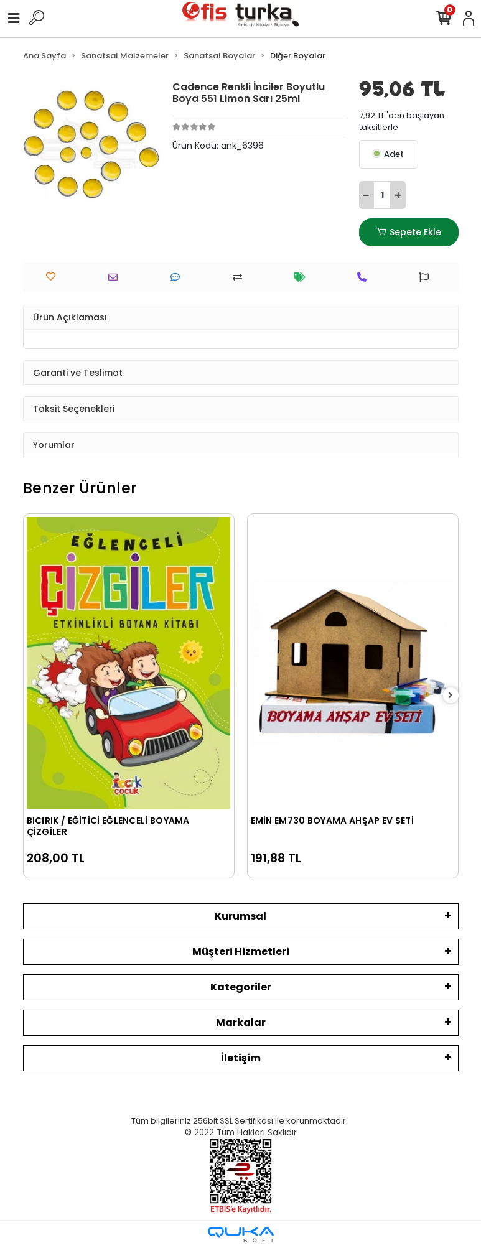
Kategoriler (240, 987)
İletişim (241, 1058)
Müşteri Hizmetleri (240, 951)
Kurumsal (240, 916)
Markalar (241, 1022)
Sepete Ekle (408, 232)
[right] (450, 695)
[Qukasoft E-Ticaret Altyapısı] (241, 1234)
